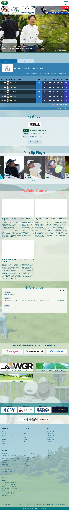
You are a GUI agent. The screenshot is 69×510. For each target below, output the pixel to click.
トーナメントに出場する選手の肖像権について (15, 308)
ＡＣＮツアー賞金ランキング (9, 469)
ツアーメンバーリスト (52, 439)
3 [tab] (34, 180)
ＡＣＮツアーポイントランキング (10, 467)
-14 (39, 91)
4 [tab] (36, 180)
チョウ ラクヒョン (15, 91)
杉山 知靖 (13, 100)
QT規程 (26, 461)
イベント (49, 459)
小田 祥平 (13, 87)
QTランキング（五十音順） (31, 459)
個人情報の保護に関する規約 (9, 493)
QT (2, 437)
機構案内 (4, 480)
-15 (39, 87)
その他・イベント (6, 443)
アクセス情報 (53, 73)
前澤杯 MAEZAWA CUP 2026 (38, 130)
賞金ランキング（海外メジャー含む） (11, 458)
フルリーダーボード (43, 73)
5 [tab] (39, 180)
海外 (25, 437)
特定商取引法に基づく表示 (8, 495)
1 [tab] (30, 180)
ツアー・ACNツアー (7, 435)
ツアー (3, 431)
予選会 (3, 441)
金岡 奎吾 (13, 96)
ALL (63, 193)
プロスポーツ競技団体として (9, 482)
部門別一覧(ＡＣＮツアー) (8, 465)
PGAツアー (26, 61)
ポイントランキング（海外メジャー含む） (11, 456)
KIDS (25, 441)
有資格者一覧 (50, 433)
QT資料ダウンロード (29, 465)
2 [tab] (32, 180)
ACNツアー (8, 61)
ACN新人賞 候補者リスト (10, 294)
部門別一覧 (4, 453)
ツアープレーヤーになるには (9, 484)
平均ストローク (5, 463)
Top (47, 453)
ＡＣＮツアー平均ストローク (9, 471)
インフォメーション (29, 453)
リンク (3, 491)
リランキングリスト (52, 435)
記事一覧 (26, 455)
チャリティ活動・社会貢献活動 (9, 489)
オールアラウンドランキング (9, 460)
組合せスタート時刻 (31, 73)
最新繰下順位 (50, 437)
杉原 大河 (13, 83)
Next (66, 33)
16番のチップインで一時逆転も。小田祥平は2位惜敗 (25, 48)
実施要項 (26, 463)
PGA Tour (4, 439)
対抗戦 (48, 457)
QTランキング (50, 441)
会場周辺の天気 (62, 73)
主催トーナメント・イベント (9, 486)
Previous (3, 33)
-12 (39, 96)
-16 (39, 83)
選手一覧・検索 (50, 431)
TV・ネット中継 (34, 142)
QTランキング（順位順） (30, 457)
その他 (25, 439)
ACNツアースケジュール (60, 108)
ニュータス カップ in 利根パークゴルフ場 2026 (28, 68)
